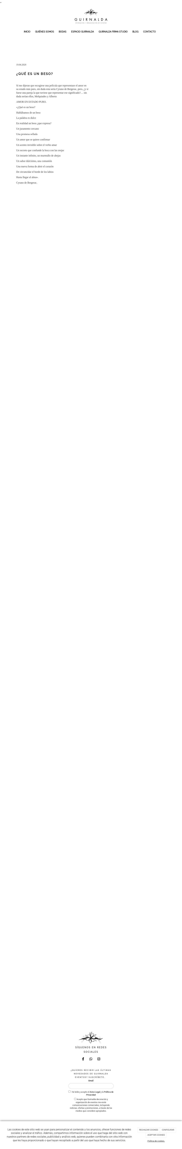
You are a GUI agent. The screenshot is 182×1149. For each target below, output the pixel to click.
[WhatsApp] (91, 1059)
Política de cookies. (156, 1141)
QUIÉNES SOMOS (44, 31)
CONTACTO (149, 31)
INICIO (27, 31)
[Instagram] (98, 1059)
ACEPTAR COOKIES (156, 1135)
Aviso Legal (95, 1092)
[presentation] (92, 1119)
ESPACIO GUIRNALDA (82, 31)
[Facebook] (83, 1059)
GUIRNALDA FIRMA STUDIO (113, 31)
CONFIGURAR (168, 1130)
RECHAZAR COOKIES (148, 1130)
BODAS (62, 31)
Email (90, 1080)
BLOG (135, 31)
